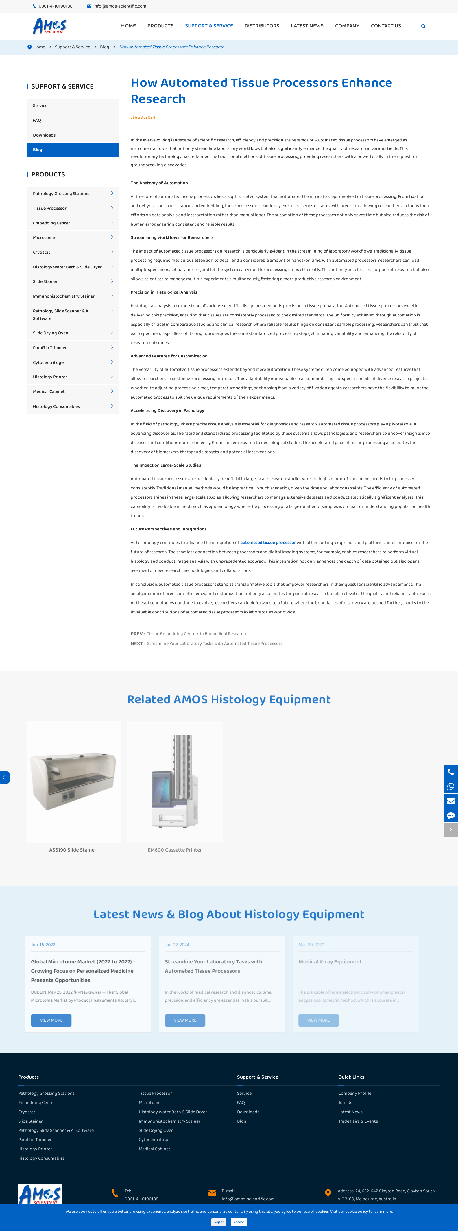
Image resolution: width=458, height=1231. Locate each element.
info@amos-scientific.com (119, 6)
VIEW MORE (48, 1020)
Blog (104, 47)
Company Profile (354, 1093)
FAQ (37, 120)
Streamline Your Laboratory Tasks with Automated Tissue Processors (214, 641)
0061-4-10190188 (56, 6)
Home (128, 26)
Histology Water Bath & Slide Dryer (67, 267)
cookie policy (356, 1211)
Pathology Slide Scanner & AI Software (56, 1130)
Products (160, 26)
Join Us (345, 1102)
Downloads (44, 135)
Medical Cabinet (49, 391)
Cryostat (41, 252)
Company (347, 26)
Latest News (307, 26)
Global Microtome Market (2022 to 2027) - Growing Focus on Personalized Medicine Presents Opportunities (80, 971)
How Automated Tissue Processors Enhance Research (171, 47)
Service (40, 105)
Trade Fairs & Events (358, 1121)
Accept (239, 1222)
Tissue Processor (50, 208)
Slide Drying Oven (50, 333)
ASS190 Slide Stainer (69, 850)
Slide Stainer (45, 281)
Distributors (262, 26)
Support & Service (209, 26)
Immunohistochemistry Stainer (64, 296)
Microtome (44, 237)
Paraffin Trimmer (50, 347)
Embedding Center (51, 223)
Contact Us (386, 26)
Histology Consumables (56, 406)
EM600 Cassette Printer (172, 850)
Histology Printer (50, 377)
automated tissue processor (268, 542)
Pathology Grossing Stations (61, 193)
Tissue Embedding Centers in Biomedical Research (196, 631)
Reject (219, 1222)
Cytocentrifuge (48, 362)
